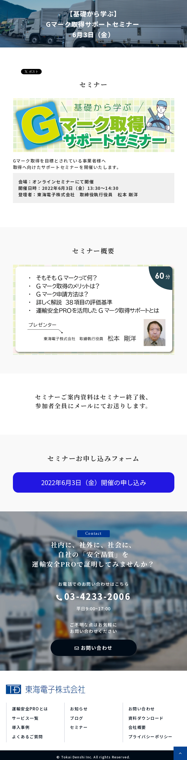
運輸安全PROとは (30, 708)
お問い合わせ (97, 647)
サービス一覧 (25, 718)
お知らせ (79, 708)
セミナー (79, 727)
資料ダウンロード (146, 718)
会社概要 (137, 727)
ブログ (76, 718)
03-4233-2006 (97, 596)
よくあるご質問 (27, 736)
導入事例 (21, 727)
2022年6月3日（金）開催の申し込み (93, 482)
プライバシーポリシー (150, 736)
